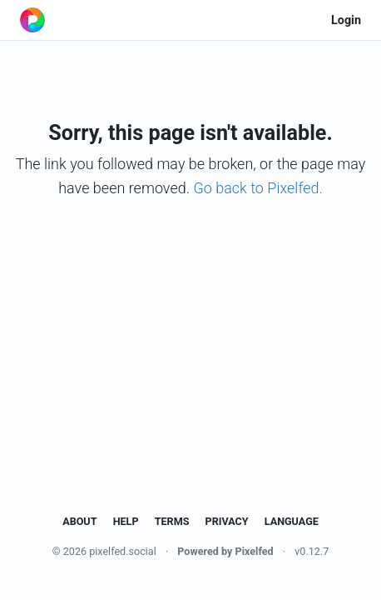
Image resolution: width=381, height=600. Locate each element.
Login (346, 20)
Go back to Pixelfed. (257, 188)
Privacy (227, 521)
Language (292, 521)
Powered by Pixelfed (225, 551)
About (79, 521)
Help (126, 521)
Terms (172, 521)
